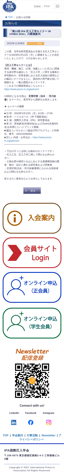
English (37, 6)
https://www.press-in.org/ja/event (21, 89)
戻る (32, 190)
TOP (9, 17)
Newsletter (48, 435)
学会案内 (17, 435)
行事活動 (32, 435)
